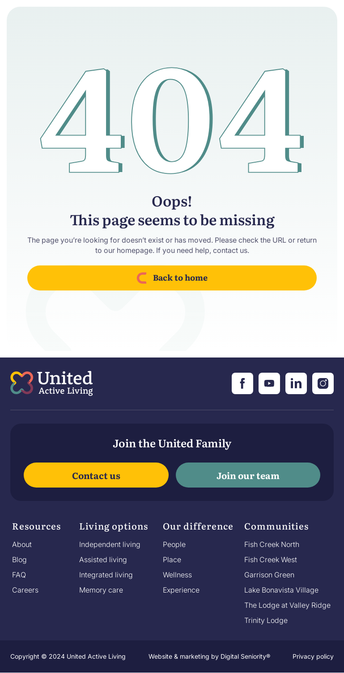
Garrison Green (269, 574)
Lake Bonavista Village (281, 589)
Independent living (109, 544)
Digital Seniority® (245, 656)
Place (172, 559)
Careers (25, 589)
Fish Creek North (271, 544)
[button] (36, 528)
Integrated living (106, 574)
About (22, 544)
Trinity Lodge (266, 620)
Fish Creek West (270, 559)
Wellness (177, 574)
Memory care (101, 589)
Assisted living (103, 559)
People (174, 544)
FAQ (19, 574)
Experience (181, 589)
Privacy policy (313, 656)
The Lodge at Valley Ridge (287, 605)
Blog (19, 559)
